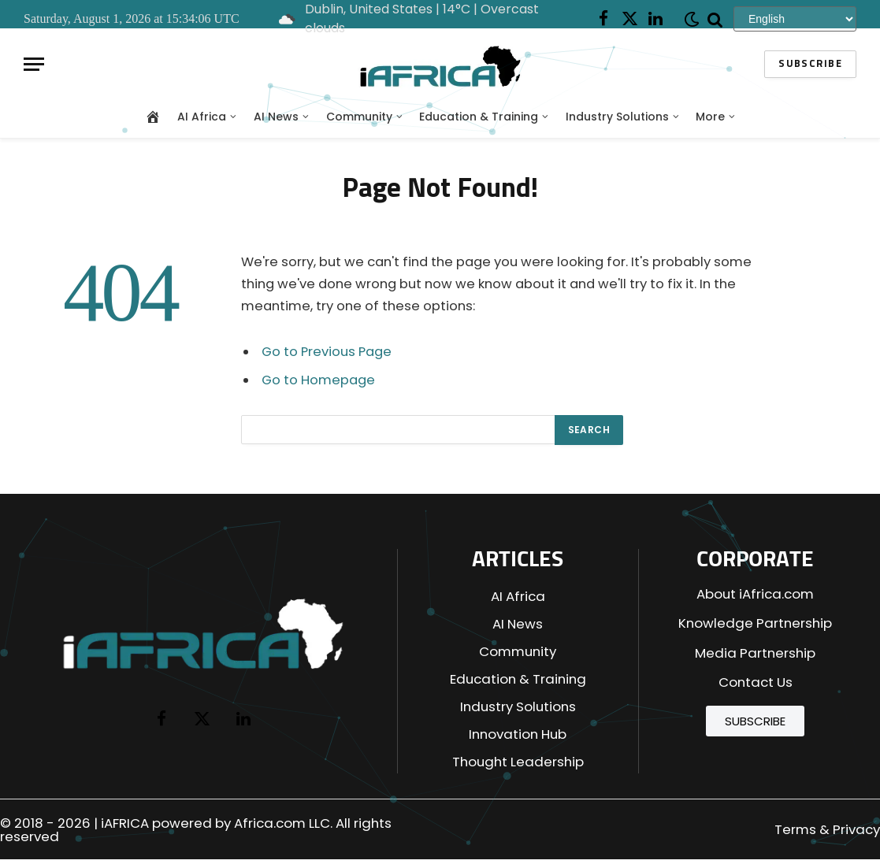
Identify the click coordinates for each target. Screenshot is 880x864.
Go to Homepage (318, 380)
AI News (276, 116)
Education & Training (478, 116)
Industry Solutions (617, 116)
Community (359, 116)
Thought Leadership (518, 761)
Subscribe (810, 64)
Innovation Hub (517, 734)
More (710, 116)
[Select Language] (794, 18)
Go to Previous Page (327, 352)
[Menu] (34, 64)
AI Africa (201, 116)
